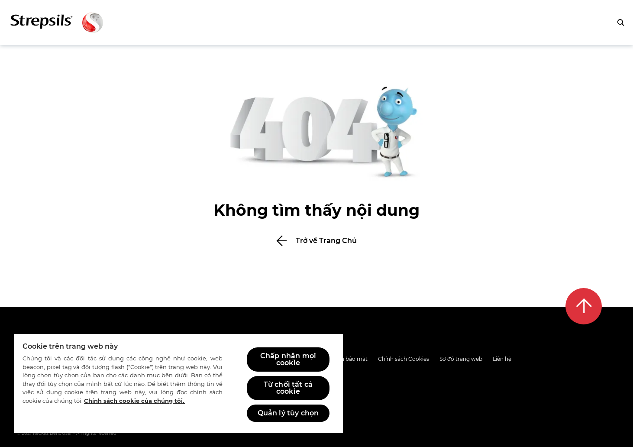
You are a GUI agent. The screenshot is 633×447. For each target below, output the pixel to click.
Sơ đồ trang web (460, 359)
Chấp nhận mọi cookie (288, 359)
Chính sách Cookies (403, 359)
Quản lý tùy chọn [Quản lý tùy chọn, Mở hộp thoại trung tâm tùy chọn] (288, 413)
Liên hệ (502, 359)
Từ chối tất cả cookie (288, 387)
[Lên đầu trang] (583, 306)
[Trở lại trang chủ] (56, 22)
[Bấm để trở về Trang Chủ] (316, 240)
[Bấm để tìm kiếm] (620, 22)
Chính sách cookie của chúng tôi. (134, 400)
